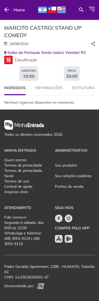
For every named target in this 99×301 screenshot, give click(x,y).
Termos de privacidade (23, 165)
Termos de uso (16, 181)
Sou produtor (66, 165)
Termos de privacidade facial (23, 173)
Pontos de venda (69, 186)
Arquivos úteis (16, 191)
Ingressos (15, 87)
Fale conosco (15, 217)
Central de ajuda (18, 186)
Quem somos (15, 160)
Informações (49, 87)
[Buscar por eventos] (81, 10)
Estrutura (83, 87)
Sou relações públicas (73, 175)
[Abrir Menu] (92, 9)
